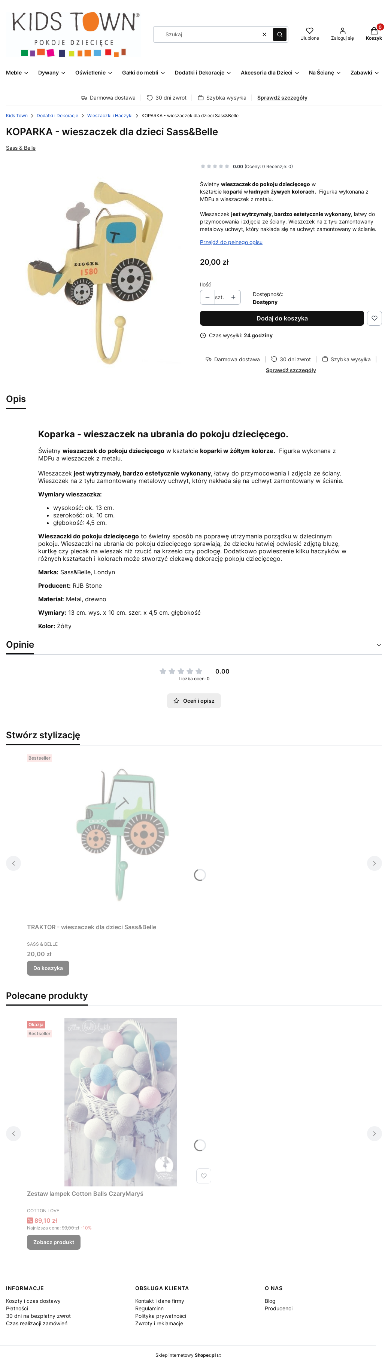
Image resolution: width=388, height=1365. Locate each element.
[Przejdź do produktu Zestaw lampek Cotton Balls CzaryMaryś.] (120, 1102)
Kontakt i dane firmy (159, 1301)
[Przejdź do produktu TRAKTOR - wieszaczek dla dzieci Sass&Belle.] (120, 835)
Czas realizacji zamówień (36, 1323)
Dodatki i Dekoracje (57, 115)
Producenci (278, 1308)
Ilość (205, 284)
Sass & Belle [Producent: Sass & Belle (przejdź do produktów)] (21, 148)
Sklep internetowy (185, 1355)
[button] (280, 34)
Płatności (17, 1308)
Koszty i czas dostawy (33, 1301)
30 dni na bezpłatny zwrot (38, 1316)
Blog (270, 1301)
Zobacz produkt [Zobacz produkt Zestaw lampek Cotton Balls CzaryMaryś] (53, 1242)
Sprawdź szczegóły (282, 97)
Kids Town (17, 115)
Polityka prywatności (160, 1316)
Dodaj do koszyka (282, 318)
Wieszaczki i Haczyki (110, 115)
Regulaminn (149, 1308)
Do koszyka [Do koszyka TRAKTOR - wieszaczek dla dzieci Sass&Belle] (48, 968)
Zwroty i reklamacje (159, 1323)
